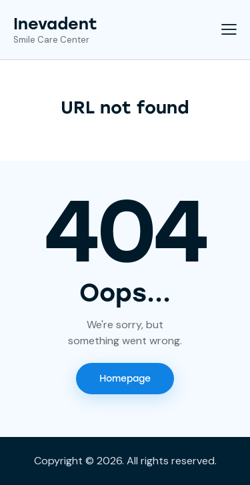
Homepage (125, 378)
